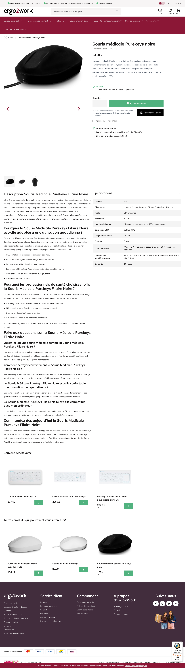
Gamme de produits (122, 614)
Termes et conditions (152, 662)
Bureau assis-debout (14, 21)
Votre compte (82, 613)
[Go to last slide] (8, 109)
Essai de (105, 3)
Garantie (44, 613)
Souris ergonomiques (80, 21)
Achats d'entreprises (86, 606)
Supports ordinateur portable (108, 21)
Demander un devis (150, 112)
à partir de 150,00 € (25, 3)
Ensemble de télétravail (15, 29)
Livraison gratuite (47, 617)
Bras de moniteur (134, 21)
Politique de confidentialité (132, 662)
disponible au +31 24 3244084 (119, 132)
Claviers (62, 21)
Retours (43, 602)
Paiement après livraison (50, 621)
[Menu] (181, 643)
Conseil (117, 610)
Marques (7, 626)
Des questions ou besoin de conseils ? (60, 3)
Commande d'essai (85, 610)
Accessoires (152, 21)
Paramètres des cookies (172, 662)
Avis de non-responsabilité (109, 662)
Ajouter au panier (136, 103)
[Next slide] (79, 109)
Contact (43, 610)
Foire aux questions (48, 606)
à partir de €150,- (112, 136)
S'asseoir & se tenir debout (41, 21)
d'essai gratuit (106, 128)
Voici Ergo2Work (121, 606)
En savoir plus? (131, 665)
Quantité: (96, 98)
